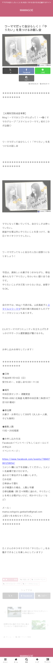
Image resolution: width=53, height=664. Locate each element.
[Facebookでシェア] (26, 71)
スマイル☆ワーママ (11, 584)
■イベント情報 (10, 579)
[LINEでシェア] (42, 71)
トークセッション (31, 584)
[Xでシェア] (10, 71)
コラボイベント (39, 579)
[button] (26, 78)
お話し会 (24, 579)
